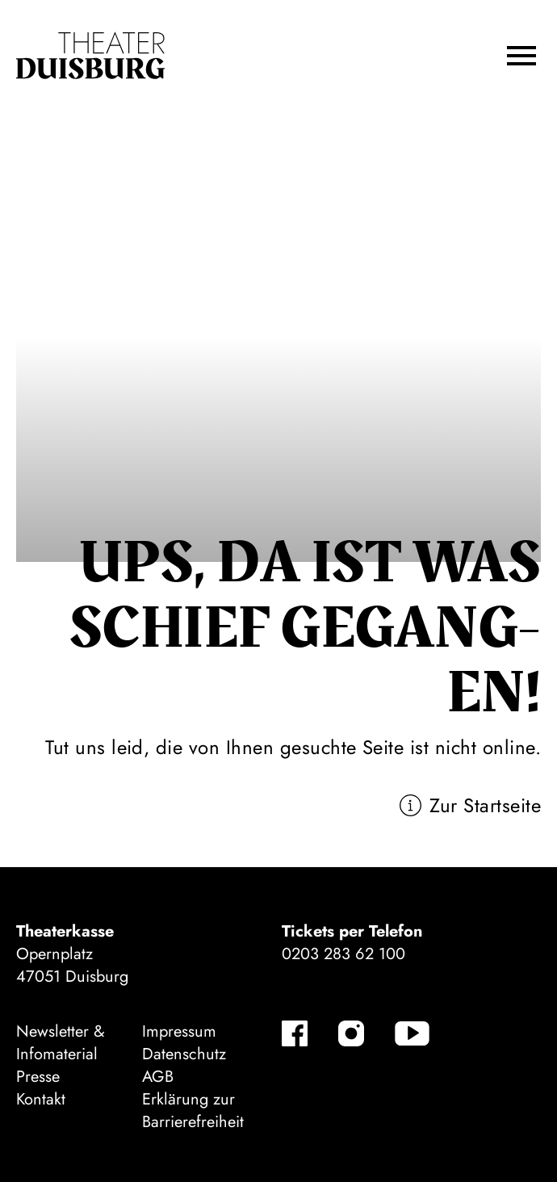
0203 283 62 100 (343, 954)
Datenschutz (184, 1054)
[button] (521, 55)
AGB (158, 1076)
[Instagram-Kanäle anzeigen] (351, 1033)
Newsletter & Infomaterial (60, 1043)
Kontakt (40, 1099)
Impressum (179, 1031)
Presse (38, 1076)
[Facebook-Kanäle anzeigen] (295, 1033)
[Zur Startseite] (90, 55)
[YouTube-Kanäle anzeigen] (412, 1033)
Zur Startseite (485, 805)
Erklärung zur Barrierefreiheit (193, 1111)
